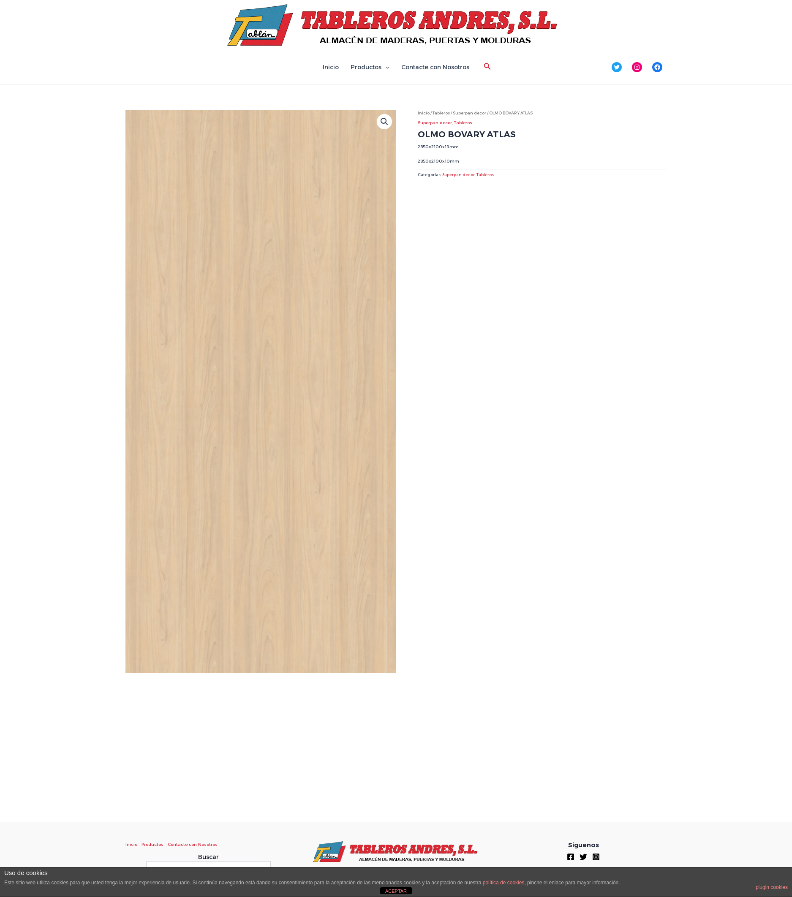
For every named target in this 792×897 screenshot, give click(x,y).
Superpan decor (469, 113)
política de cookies (504, 883)
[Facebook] (570, 857)
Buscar (208, 857)
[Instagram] (596, 857)
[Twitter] (583, 857)
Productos (370, 67)
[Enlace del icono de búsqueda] (487, 67)
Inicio (331, 67)
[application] (385, 67)
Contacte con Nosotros (435, 67)
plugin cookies (772, 887)
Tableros (441, 113)
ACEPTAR (396, 891)
